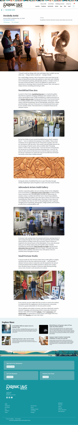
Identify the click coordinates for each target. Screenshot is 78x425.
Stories (32, 406)
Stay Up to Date (10, 366)
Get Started (45, 377)
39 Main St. (8, 393)
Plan (64, 6)
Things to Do (8, 405)
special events (22, 313)
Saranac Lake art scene (27, 99)
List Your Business (12, 375)
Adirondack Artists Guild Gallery (40, 192)
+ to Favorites (15, 22)
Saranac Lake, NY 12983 (10, 394)
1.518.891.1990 (8, 392)
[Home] (1, 10)
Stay (60, 6)
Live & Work (51, 3)
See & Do (32, 6)
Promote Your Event (48, 375)
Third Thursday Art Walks (41, 246)
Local (68, 6)
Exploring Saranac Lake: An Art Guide (23, 339)
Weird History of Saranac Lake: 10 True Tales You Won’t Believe (60, 326)
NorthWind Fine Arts (38, 94)
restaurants (49, 312)
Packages (33, 411)
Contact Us (68, 3)
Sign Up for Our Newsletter (14, 365)
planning (28, 315)
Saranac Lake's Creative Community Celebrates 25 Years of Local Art (59, 337)
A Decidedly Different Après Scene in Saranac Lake (22, 326)
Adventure (8, 410)
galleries (39, 312)
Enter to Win (43, 3)
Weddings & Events (60, 3)
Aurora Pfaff (6, 18)
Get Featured (10, 377)
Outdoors (39, 6)
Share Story (7, 22)
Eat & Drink (47, 6)
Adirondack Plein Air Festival (26, 248)
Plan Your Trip (34, 405)
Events (55, 6)
